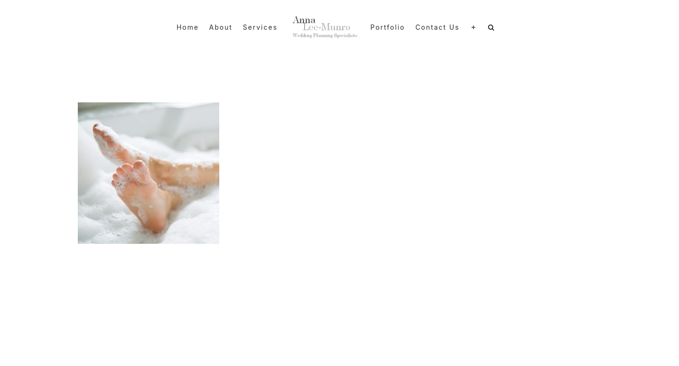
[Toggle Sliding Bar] (474, 27)
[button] (491, 27)
